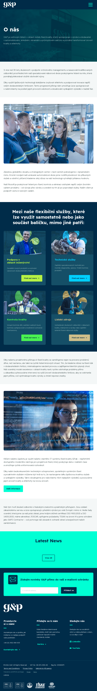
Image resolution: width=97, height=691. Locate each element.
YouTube (75, 648)
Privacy (29, 672)
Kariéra (41, 644)
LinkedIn (75, 641)
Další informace (13, 489)
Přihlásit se (69, 590)
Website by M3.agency (44, 668)
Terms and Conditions (12, 668)
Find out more (31, 278)
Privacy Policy (28, 668)
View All (48, 558)
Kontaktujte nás (12, 650)
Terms (35, 672)
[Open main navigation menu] (90, 4)
